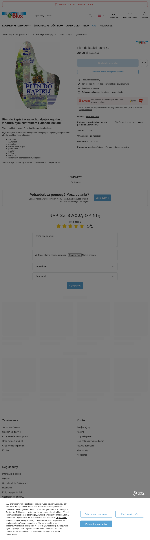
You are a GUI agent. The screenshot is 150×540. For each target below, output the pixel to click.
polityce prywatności (36, 515)
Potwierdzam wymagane (96, 514)
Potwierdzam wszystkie (96, 524)
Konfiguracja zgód (129, 514)
